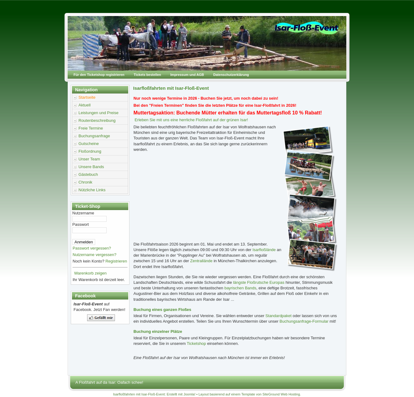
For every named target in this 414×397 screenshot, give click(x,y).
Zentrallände (201, 260)
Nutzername (83, 213)
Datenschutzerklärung (231, 75)
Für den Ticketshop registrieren (99, 75)
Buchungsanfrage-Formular (304, 321)
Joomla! (190, 394)
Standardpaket (278, 315)
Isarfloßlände (264, 249)
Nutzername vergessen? (94, 254)
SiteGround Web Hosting (281, 394)
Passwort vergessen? (92, 248)
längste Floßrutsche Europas (258, 282)
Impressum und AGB (187, 75)
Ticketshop (196, 343)
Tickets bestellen (147, 75)
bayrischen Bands (240, 288)
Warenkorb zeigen (90, 273)
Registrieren (116, 261)
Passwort (80, 224)
